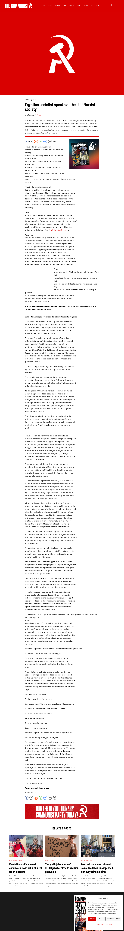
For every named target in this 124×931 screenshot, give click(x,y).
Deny (100, 919)
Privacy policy (108, 924)
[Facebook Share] (26, 141)
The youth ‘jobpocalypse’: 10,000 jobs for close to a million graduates (61, 867)
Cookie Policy (100, 924)
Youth (39, 115)
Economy (47, 860)
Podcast (86, 5)
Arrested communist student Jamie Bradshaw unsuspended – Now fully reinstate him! (97, 867)
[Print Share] (54, 141)
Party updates (13, 860)
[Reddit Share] (36, 141)
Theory (79, 5)
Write (64, 5)
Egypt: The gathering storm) (58, 230)
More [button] (97, 5)
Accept (92, 919)
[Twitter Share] (31, 141)
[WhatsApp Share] (40, 141)
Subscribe (57, 5)
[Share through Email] (50, 141)
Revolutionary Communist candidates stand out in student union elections (25, 867)
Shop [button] (92, 5)
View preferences (113, 919)
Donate (50, 5)
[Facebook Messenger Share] (45, 141)
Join (44, 5)
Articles (71, 5)
